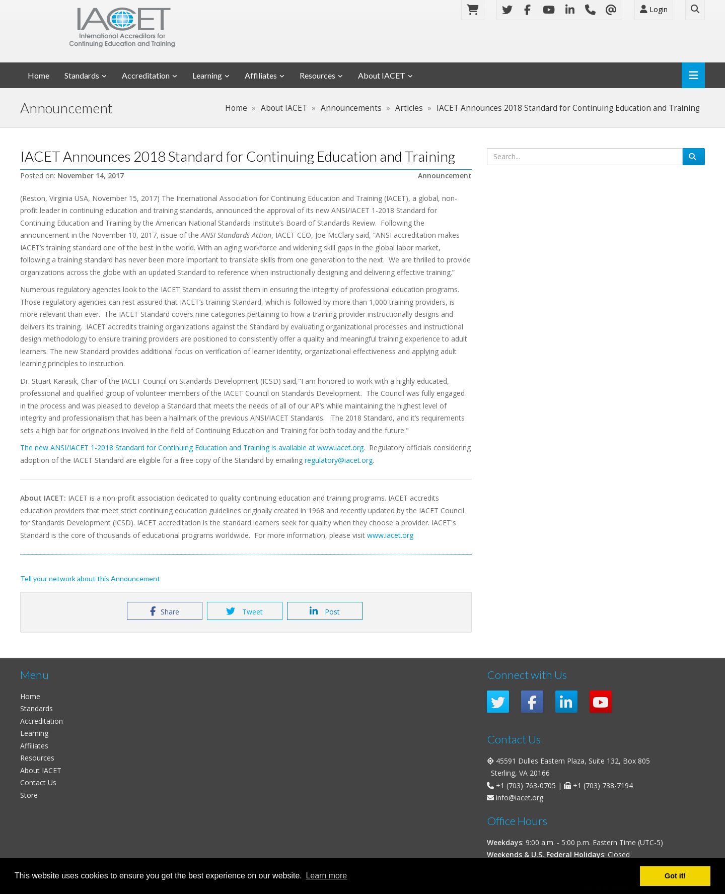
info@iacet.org (519, 797)
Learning (207, 75)
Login (654, 9)
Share (164, 611)
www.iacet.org (340, 447)
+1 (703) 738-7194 (603, 785)
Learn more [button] (326, 875)
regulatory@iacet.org (339, 460)
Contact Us (38, 782)
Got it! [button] (675, 876)
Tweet (244, 611)
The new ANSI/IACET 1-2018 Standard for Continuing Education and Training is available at (168, 447)
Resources (317, 75)
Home (38, 75)
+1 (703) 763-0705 (526, 785)
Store (29, 795)
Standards (81, 75)
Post (325, 611)
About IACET (381, 75)
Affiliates (261, 75)
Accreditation (146, 75)
